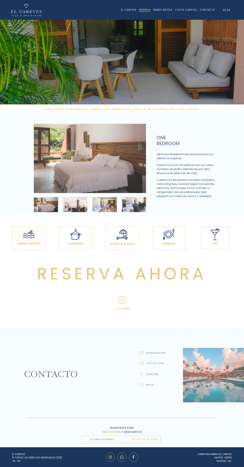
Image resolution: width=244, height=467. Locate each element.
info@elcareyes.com (150, 356)
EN (228, 10)
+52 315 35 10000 (149, 364)
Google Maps (148, 373)
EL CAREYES (128, 9)
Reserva (145, 382)
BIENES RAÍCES (163, 9)
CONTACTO (207, 9)
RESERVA (144, 9)
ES (225, 10)
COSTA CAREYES (186, 9)
